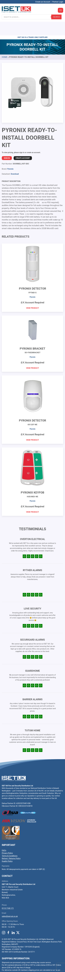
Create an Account (42, 2)
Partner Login (57, 2)
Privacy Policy (7, 839)
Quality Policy (7, 847)
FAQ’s (4, 836)
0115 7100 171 (8, 894)
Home (4, 43)
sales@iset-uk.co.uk (10, 902)
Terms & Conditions (9, 841)
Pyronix (10, 154)
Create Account (23, 144)
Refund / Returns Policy (11, 844)
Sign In (7, 144)
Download (15, 159)
